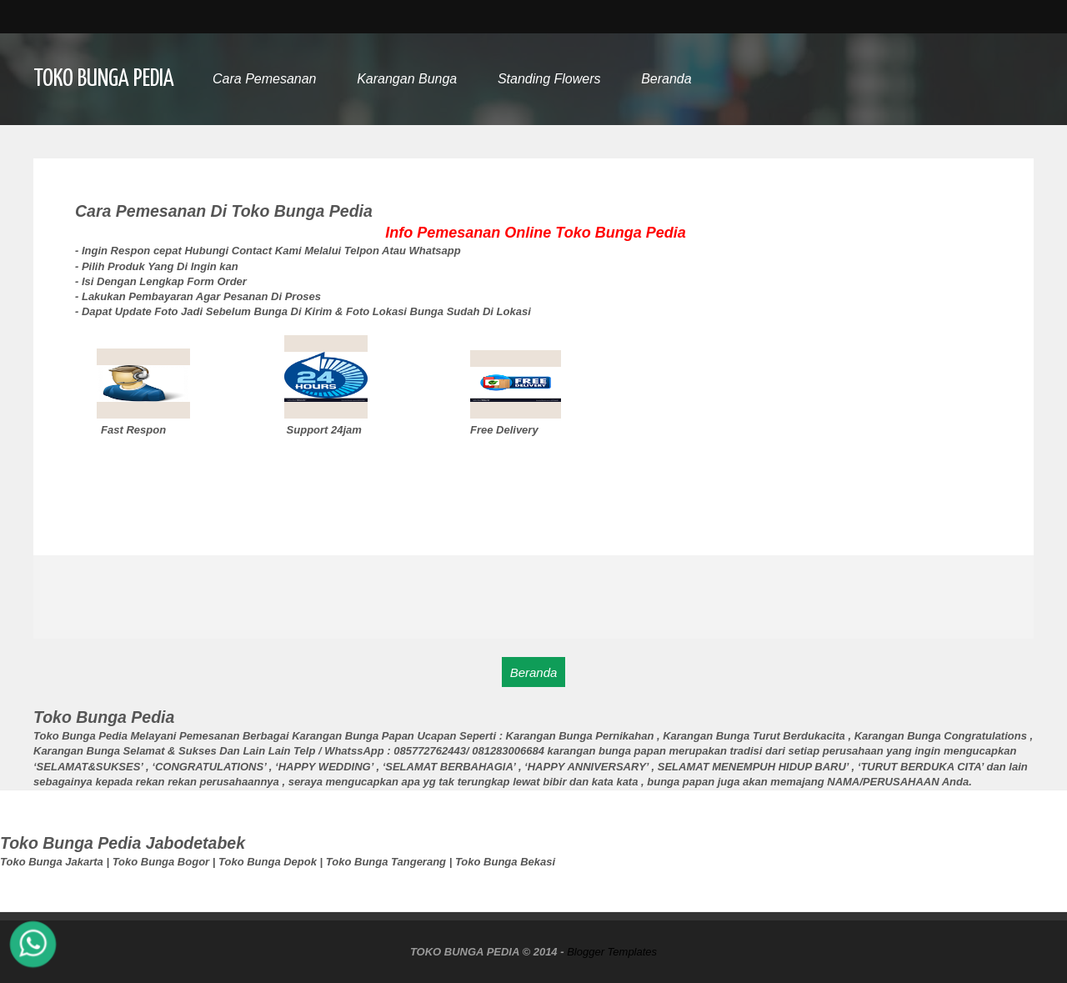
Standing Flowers (549, 79)
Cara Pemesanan (265, 79)
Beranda (666, 79)
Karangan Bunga (407, 79)
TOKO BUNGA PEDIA (103, 79)
